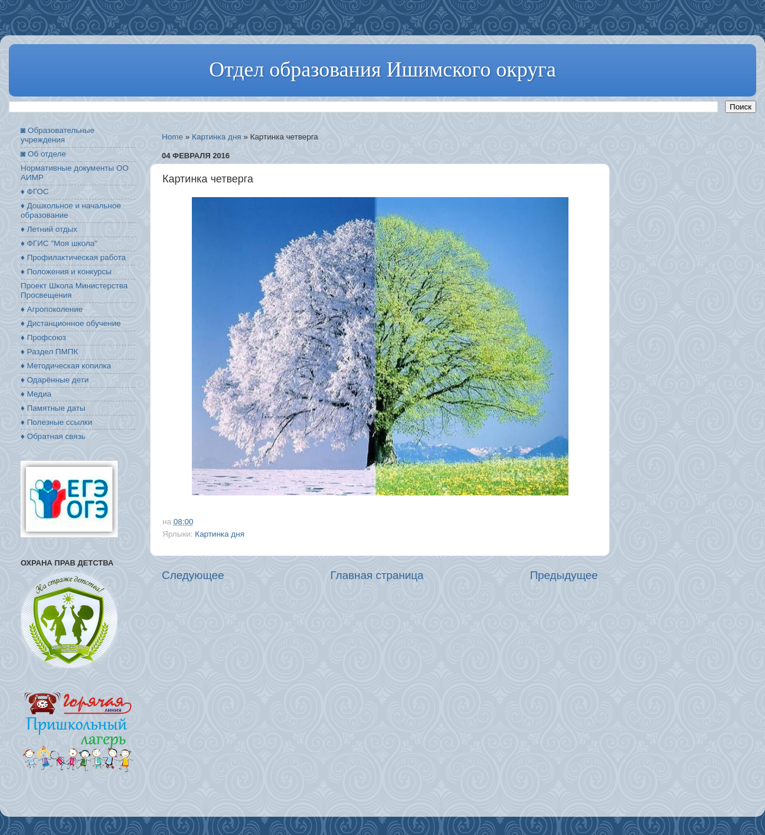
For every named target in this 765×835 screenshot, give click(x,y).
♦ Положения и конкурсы (66, 271)
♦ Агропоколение (52, 309)
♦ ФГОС (35, 191)
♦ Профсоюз (43, 337)
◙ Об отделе (43, 153)
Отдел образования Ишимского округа (382, 69)
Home (172, 136)
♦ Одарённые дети (55, 379)
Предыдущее (564, 575)
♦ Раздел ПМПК (49, 351)
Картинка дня (216, 136)
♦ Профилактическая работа (73, 257)
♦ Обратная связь (53, 436)
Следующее (193, 575)
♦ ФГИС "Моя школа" (59, 243)
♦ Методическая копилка (66, 365)
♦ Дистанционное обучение (71, 323)
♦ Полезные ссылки (56, 422)
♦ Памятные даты (53, 408)
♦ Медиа (36, 394)
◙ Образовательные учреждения (57, 135)
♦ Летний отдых (49, 229)
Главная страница (377, 575)
